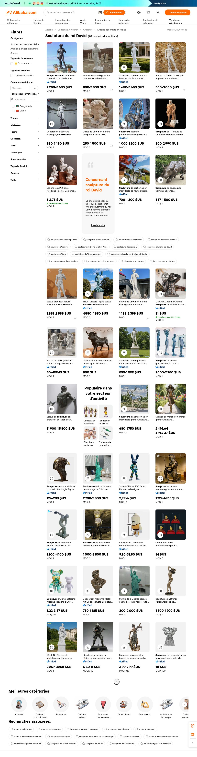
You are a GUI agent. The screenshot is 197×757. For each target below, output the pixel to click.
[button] (124, 68)
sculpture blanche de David (157, 247)
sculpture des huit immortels (99, 261)
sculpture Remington (49, 729)
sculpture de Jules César (129, 239)
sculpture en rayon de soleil (61, 743)
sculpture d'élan (56, 254)
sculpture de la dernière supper (162, 736)
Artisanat (87, 29)
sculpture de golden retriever (26, 743)
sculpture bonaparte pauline (62, 239)
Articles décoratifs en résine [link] (111, 29)
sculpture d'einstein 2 (125, 247)
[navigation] (25, 356)
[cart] (148, 13)
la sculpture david (129, 736)
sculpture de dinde (92, 743)
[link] (192, 726)
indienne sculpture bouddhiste (82, 729)
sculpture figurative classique (62, 261)
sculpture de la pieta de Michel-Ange (94, 736)
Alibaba (49, 29)
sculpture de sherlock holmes (26, 736)
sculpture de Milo (145, 729)
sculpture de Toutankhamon (86, 254)
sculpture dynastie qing (116, 729)
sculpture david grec (58, 736)
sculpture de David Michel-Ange (91, 247)
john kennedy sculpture (162, 261)
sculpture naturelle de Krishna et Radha (127, 254)
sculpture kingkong (21, 729)
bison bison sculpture (132, 261)
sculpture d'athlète (57, 247)
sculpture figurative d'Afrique (156, 743)
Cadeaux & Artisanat (68, 29)
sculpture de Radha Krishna (162, 239)
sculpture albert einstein (96, 239)
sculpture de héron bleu (121, 743)
